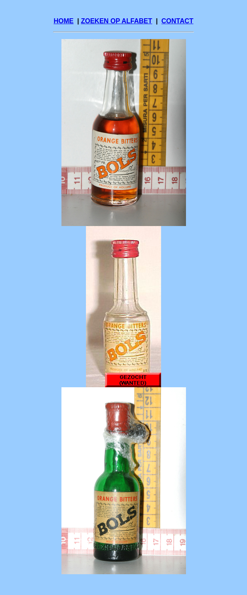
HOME (63, 21)
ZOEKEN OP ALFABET (116, 21)
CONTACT (177, 21)
